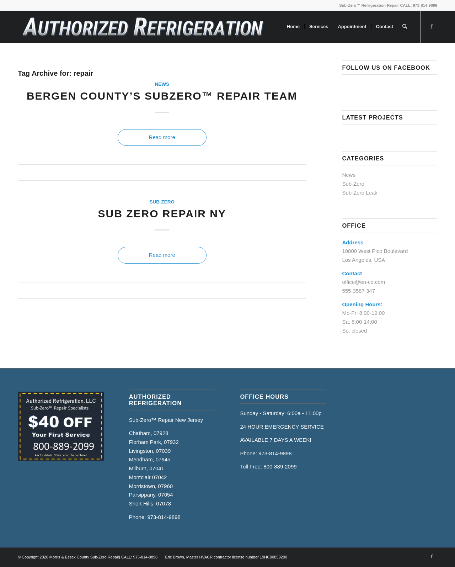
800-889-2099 (279, 466)
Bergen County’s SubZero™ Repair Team (162, 96)
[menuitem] (293, 27)
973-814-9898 (163, 517)
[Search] (405, 27)
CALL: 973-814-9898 (418, 5)
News (162, 84)
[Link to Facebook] (432, 26)
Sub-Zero (162, 202)
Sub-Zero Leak (359, 193)
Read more (162, 137)
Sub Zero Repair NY (162, 213)
